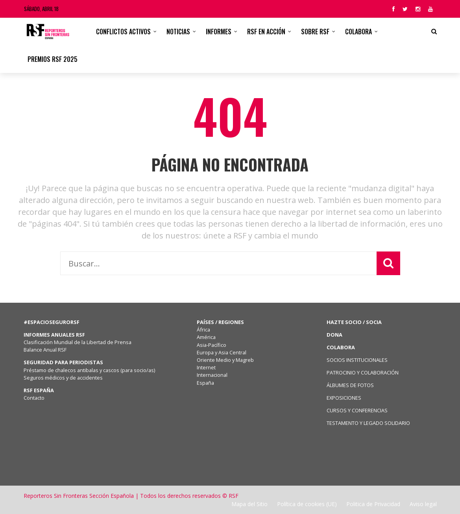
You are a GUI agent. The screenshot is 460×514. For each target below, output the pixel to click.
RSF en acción (266, 31)
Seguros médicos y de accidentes (64, 377)
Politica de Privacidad (373, 504)
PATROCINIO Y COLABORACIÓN (363, 372)
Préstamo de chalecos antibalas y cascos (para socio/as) (89, 370)
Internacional (212, 374)
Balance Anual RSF (45, 349)
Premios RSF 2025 (53, 59)
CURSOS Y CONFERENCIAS (357, 410)
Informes (218, 31)
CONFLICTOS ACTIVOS (123, 31)
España (205, 382)
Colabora (358, 31)
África (203, 329)
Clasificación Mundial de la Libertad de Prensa (77, 342)
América (206, 337)
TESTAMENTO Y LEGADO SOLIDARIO (368, 422)
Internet (206, 367)
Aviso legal (423, 504)
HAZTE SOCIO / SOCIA (354, 322)
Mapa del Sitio (249, 504)
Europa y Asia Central (221, 352)
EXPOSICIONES (344, 397)
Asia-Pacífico (211, 344)
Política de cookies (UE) (307, 504)
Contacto (34, 397)
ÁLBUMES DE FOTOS (350, 385)
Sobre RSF (315, 31)
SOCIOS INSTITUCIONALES (357, 359)
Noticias (178, 31)
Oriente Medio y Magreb (225, 359)
